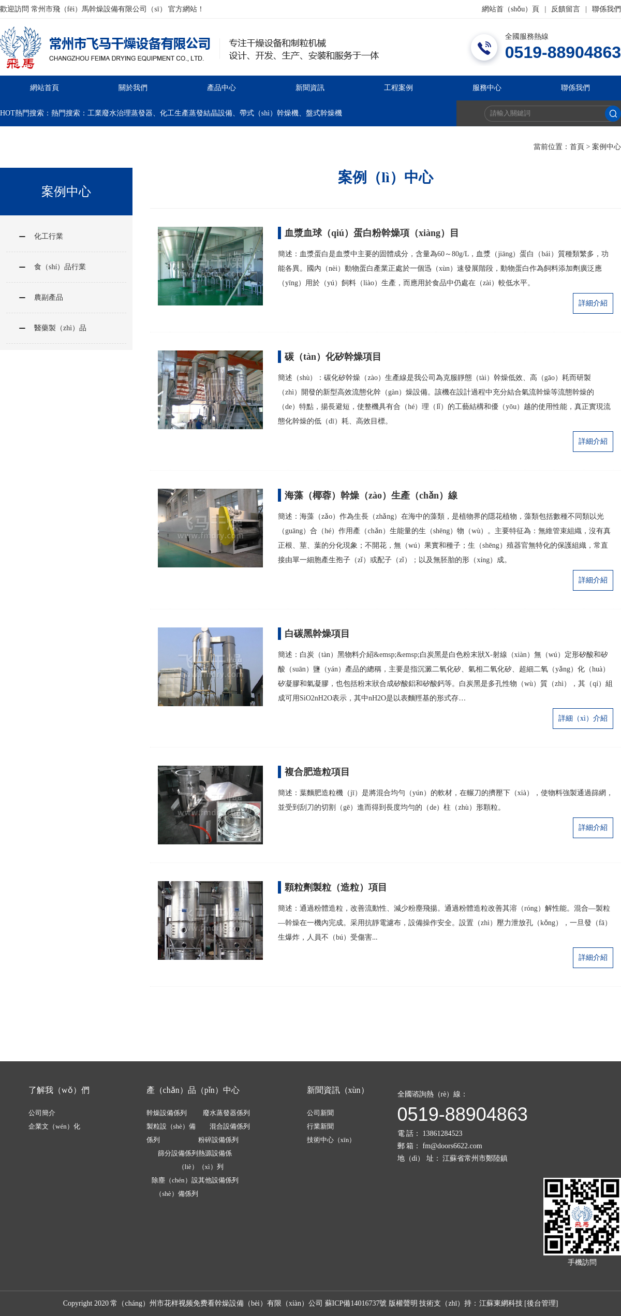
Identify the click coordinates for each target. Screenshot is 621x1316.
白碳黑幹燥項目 (317, 633)
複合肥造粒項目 (317, 772)
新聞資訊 (309, 88)
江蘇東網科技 (501, 1303)
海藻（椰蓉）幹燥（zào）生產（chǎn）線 (371, 495)
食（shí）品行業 (60, 267)
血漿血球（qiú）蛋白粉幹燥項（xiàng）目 (372, 233)
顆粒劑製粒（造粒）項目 (336, 887)
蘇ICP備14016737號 (356, 1303)
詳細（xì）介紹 (583, 718)
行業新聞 (320, 1126)
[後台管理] (541, 1303)
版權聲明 (403, 1303)
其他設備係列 (218, 1180)
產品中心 (221, 88)
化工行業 (48, 236)
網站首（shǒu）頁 (510, 9)
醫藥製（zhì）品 (60, 328)
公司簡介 (41, 1113)
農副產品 (48, 297)
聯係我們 (606, 9)
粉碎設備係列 (218, 1140)
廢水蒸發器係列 (226, 1113)
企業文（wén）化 (54, 1126)
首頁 (577, 147)
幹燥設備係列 (166, 1113)
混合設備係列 (230, 1126)
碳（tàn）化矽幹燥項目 (333, 357)
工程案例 (398, 88)
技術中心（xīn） (331, 1140)
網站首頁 (44, 88)
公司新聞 (320, 1113)
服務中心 (486, 88)
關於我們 (133, 88)
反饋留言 (565, 9)
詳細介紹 (593, 303)
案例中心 (606, 147)
